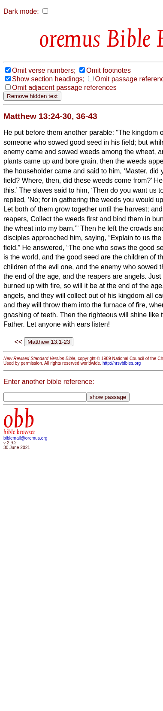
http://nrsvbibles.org (122, 363)
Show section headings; (48, 79)
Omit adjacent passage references (64, 87)
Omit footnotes (108, 70)
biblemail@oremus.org (25, 438)
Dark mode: (21, 11)
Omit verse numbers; (43, 70)
